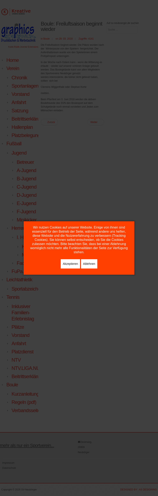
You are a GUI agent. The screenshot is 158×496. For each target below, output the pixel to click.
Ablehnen (89, 263)
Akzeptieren (70, 263)
